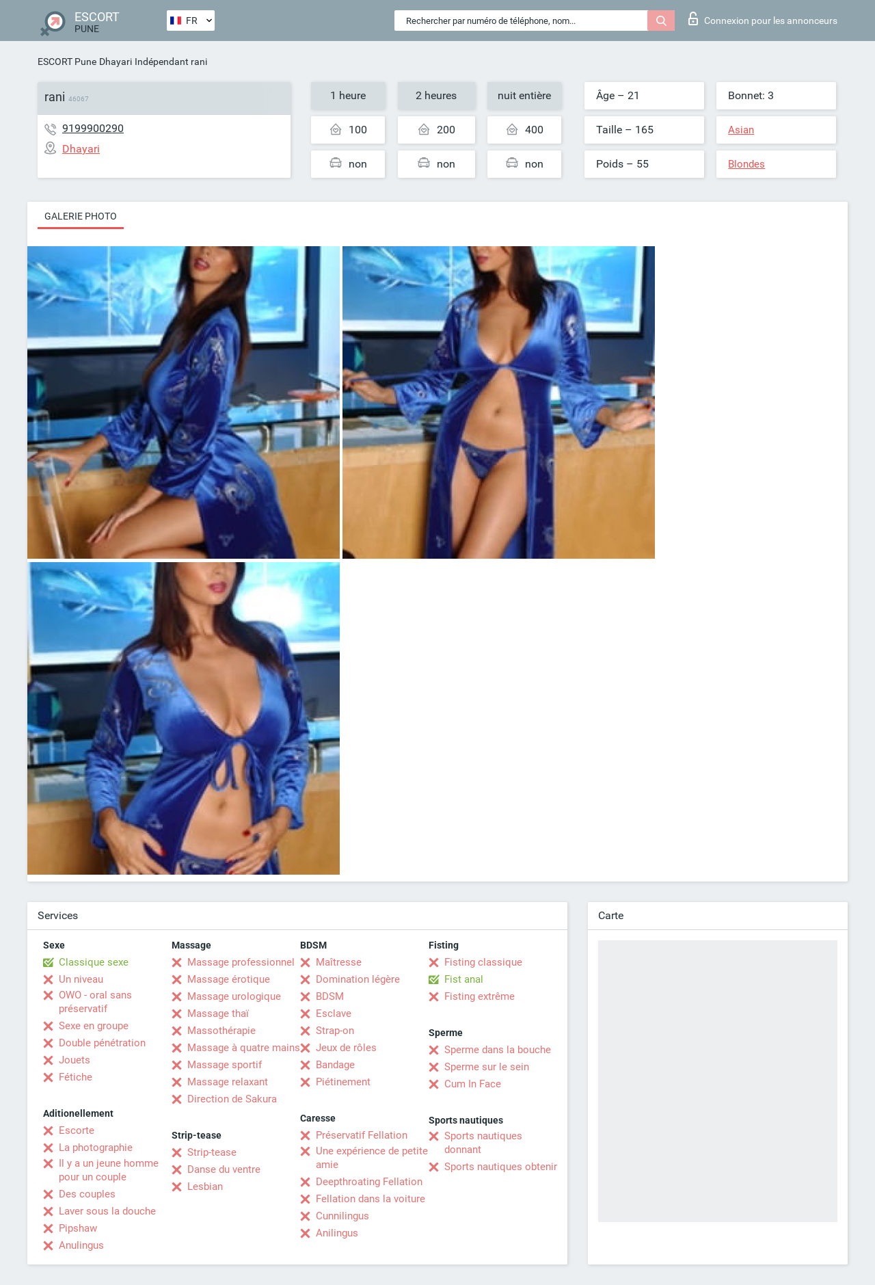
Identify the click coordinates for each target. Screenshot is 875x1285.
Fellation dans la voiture (370, 1199)
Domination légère (358, 979)
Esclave (333, 1013)
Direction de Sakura (232, 1099)
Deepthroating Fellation (369, 1182)
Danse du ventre (223, 1169)
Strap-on (335, 1030)
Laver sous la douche (107, 1211)
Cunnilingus (342, 1216)
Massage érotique (228, 979)
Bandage (335, 1065)
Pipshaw (78, 1228)
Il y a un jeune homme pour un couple (109, 1170)
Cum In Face (472, 1084)
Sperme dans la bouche (497, 1050)
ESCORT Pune (67, 61)
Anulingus (81, 1245)
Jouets (74, 1060)
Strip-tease (212, 1152)
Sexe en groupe (94, 1026)
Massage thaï (218, 1013)
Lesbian (205, 1186)
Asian (741, 130)
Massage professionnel (241, 962)
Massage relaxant (227, 1082)
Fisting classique (483, 962)
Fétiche (75, 1077)
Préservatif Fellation (361, 1135)
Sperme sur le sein (486, 1067)
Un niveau (81, 979)
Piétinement (343, 1082)
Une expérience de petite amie (372, 1158)
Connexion (762, 18)
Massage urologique (234, 996)
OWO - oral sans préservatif (95, 1002)
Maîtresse (339, 962)
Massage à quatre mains (243, 1048)
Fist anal (463, 979)
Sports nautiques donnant (483, 1143)
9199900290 (93, 128)
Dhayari (115, 61)
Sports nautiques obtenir (500, 1167)
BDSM (330, 996)
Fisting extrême (479, 996)
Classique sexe (94, 962)
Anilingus (337, 1233)
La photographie (96, 1147)
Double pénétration (102, 1043)
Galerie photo (80, 216)
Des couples (87, 1194)
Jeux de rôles (346, 1048)
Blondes (746, 164)
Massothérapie (221, 1030)
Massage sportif (224, 1065)
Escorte (76, 1130)
